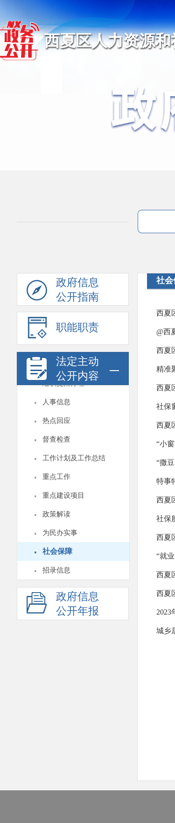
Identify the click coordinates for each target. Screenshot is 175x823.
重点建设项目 (63, 495)
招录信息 (56, 570)
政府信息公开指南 (63, 291)
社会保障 (57, 551)
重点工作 (56, 476)
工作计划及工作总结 (73, 458)
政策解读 (56, 514)
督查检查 (56, 439)
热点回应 (56, 420)
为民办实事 (59, 533)
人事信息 (56, 402)
